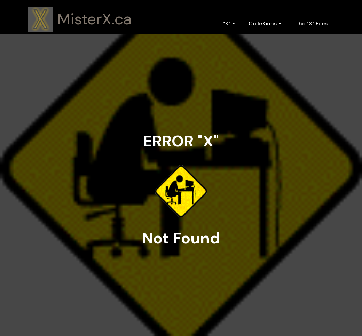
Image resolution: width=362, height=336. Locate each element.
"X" (226, 23)
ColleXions (263, 23)
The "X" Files (311, 23)
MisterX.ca (94, 19)
